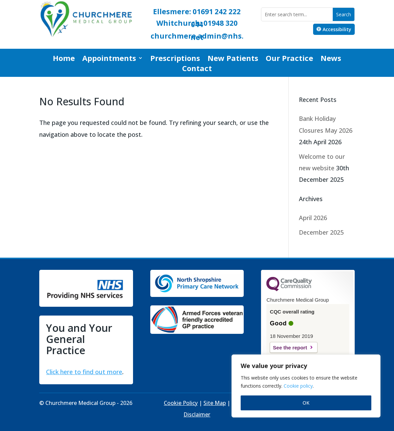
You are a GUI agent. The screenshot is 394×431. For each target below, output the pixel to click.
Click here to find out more (84, 372)
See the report (290, 347)
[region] (306, 385)
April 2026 (313, 218)
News (331, 59)
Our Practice (289, 59)
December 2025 (321, 232)
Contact (197, 69)
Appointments (109, 59)
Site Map (214, 403)
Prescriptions (175, 59)
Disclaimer (196, 414)
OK (306, 403)
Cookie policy (298, 386)
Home (64, 59)
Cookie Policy (181, 403)
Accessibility (337, 29)
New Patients (232, 59)
